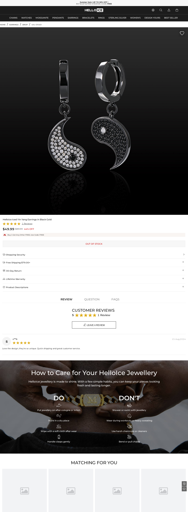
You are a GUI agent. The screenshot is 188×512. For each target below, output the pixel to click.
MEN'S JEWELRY (17, 10)
